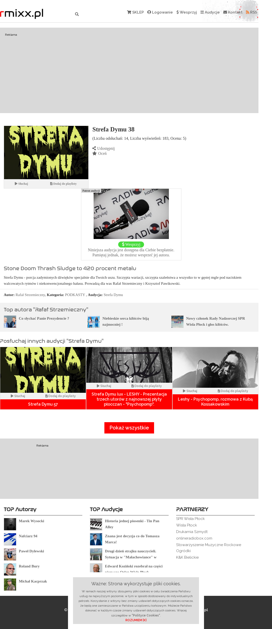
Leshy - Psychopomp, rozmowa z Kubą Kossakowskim (215, 402)
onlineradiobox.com (194, 538)
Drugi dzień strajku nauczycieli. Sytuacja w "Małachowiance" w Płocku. (130, 557)
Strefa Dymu (113, 295)
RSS (251, 12)
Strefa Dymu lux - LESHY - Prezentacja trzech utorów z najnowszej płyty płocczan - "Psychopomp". (129, 399)
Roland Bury (29, 566)
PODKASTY (75, 295)
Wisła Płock (186, 525)
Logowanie (160, 12)
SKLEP (135, 12)
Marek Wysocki (31, 521)
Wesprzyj (186, 12)
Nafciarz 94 (28, 536)
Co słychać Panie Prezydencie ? (44, 318)
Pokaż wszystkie (129, 428)
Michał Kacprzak (33, 581)
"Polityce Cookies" (146, 615)
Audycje (210, 12)
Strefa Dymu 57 (43, 404)
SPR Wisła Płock (190, 518)
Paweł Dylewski (31, 551)
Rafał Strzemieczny (30, 295)
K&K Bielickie (187, 557)
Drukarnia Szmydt (192, 531)
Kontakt (232, 12)
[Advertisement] (129, 70)
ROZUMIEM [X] (136, 620)
